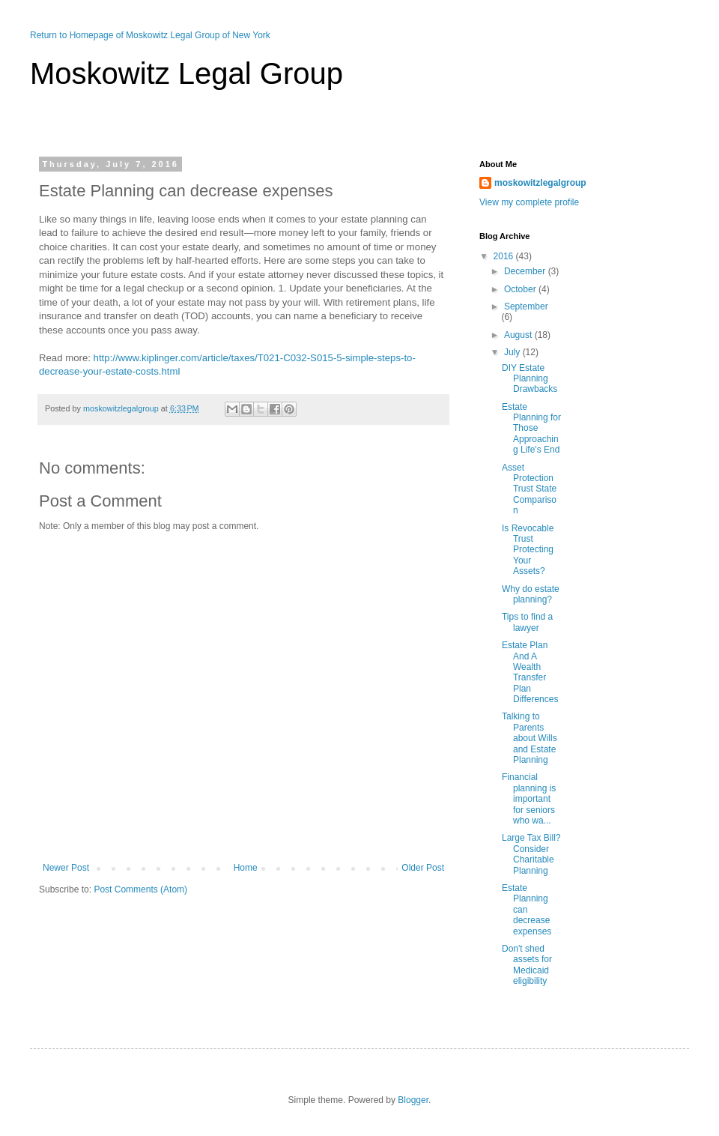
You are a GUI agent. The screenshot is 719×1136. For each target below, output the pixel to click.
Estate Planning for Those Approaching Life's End (531, 429)
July (513, 352)
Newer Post (66, 867)
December (526, 271)
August (519, 335)
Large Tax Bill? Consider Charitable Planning (531, 854)
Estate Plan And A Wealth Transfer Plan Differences (530, 672)
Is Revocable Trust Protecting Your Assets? (527, 550)
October (521, 289)
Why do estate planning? (530, 594)
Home (246, 867)
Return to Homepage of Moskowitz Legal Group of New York (150, 35)
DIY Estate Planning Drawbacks (529, 379)
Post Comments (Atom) (140, 889)
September (526, 306)
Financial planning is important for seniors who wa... (529, 799)
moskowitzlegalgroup (540, 183)
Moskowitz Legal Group (186, 73)
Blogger (413, 1100)
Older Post (422, 867)
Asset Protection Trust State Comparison (529, 489)
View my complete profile (529, 202)
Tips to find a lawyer (527, 621)
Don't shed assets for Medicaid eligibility (527, 964)
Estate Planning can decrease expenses (526, 910)
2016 (505, 256)
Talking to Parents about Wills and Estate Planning (529, 738)
